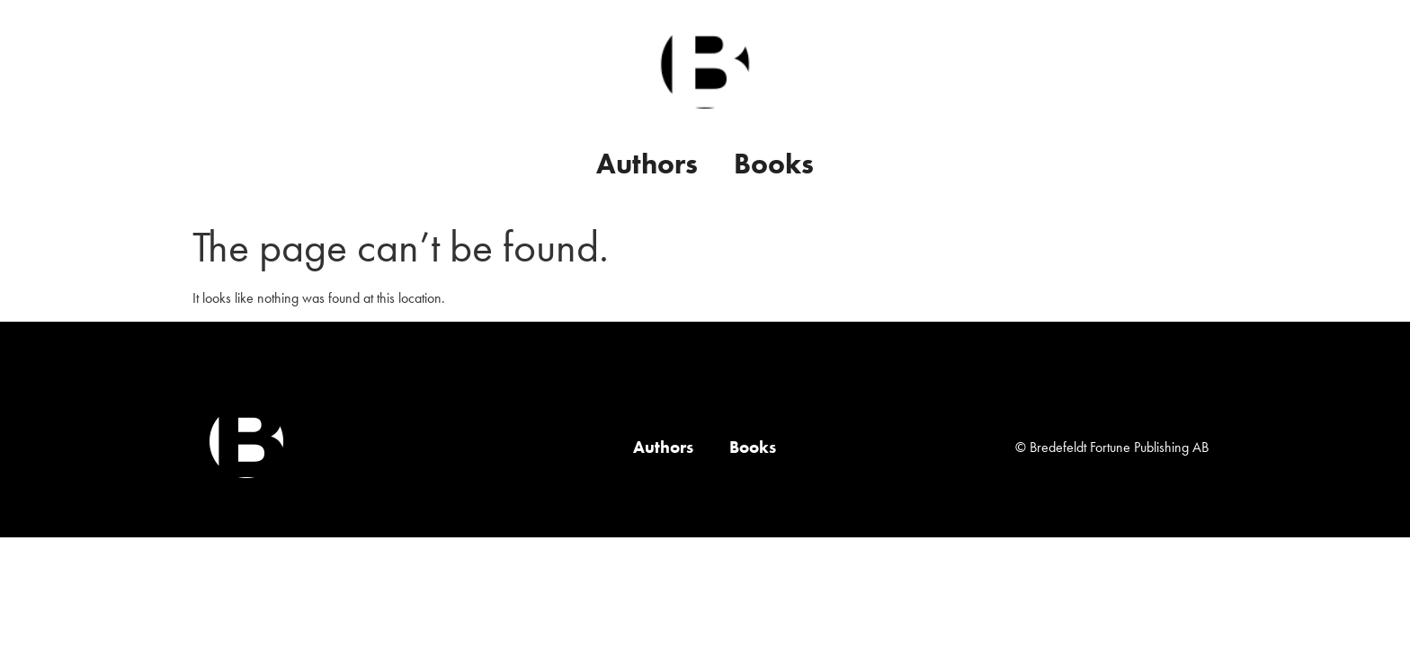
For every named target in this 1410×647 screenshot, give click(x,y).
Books (774, 164)
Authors (647, 164)
